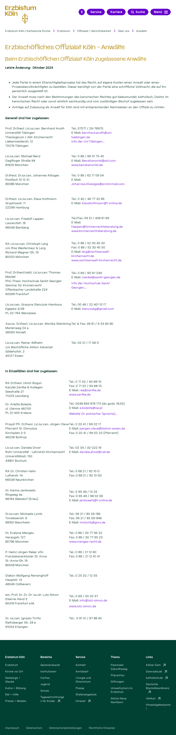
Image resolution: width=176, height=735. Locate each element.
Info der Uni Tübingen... (87, 141)
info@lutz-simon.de (93, 600)
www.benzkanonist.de (87, 165)
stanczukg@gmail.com (98, 308)
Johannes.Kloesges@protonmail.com (98, 184)
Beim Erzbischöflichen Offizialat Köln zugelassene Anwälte (75, 59)
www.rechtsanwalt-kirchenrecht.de (96, 260)
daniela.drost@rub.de (95, 452)
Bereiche (46, 657)
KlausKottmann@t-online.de (102, 203)
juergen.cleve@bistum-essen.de (102, 428)
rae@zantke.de (90, 390)
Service (80, 657)
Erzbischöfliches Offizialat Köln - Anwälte (65, 47)
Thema (115, 657)
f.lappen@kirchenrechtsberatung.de (97, 226)
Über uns (123, 31)
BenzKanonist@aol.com (99, 160)
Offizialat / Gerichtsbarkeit (94, 31)
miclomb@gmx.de (92, 522)
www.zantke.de (80, 394)
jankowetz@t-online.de (96, 500)
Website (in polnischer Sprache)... (93, 413)
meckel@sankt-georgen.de (101, 277)
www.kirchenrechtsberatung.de (93, 231)
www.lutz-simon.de (82, 606)
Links (149, 657)
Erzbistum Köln (15, 657)
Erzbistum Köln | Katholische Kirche (27, 31)
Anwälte (141, 31)
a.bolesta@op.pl (91, 408)
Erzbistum (63, 31)
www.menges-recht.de (85, 541)
